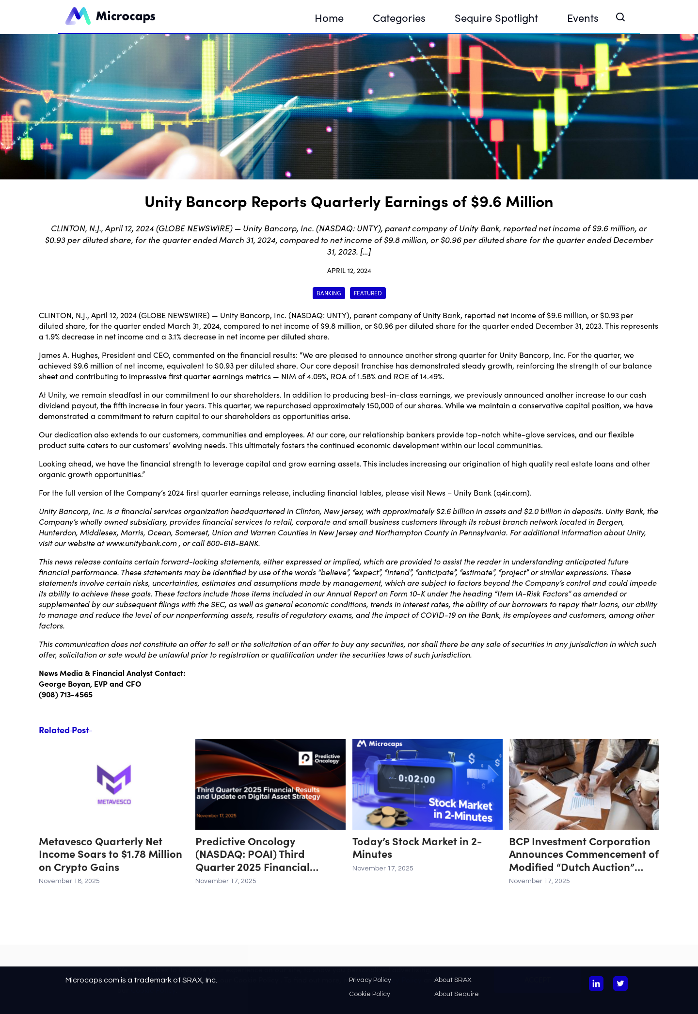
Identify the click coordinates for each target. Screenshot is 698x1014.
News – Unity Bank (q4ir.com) (478, 492)
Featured (368, 293)
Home (329, 17)
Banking (329, 293)
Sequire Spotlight (496, 17)
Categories (399, 17)
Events (583, 17)
